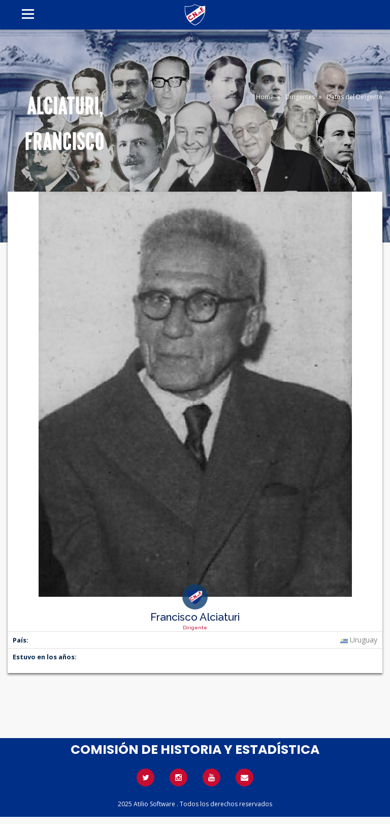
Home (265, 97)
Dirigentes (300, 97)
